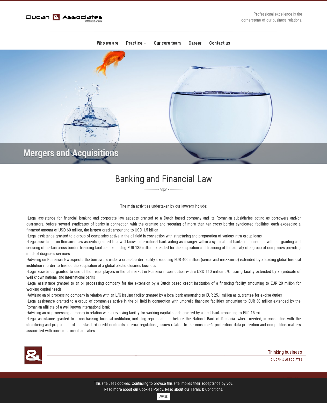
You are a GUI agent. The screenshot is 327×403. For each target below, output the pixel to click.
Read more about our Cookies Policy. (134, 389)
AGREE (163, 396)
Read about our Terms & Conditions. (194, 389)
